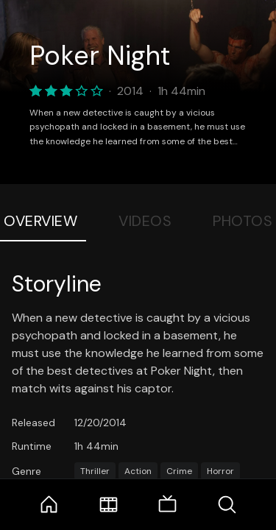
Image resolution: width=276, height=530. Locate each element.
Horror (220, 471)
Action (138, 471)
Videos (144, 220)
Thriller (95, 471)
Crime (179, 471)
